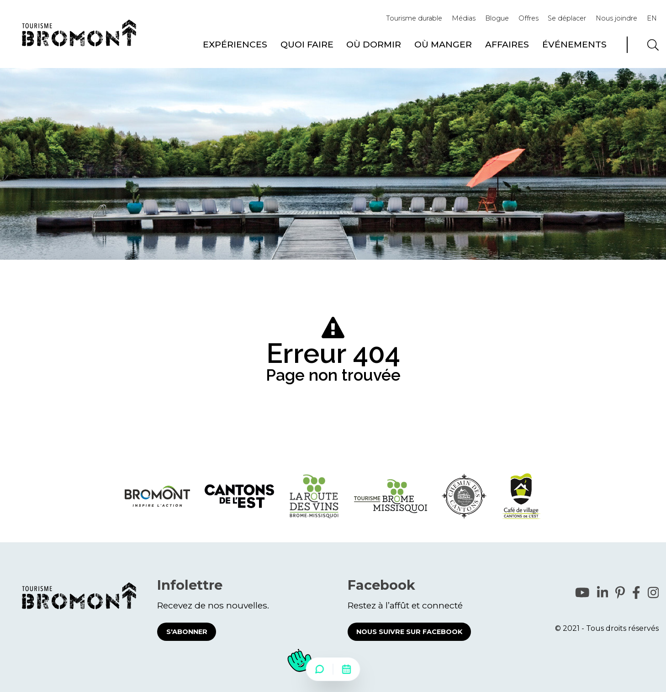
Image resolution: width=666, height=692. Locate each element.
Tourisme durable (414, 18)
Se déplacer (567, 18)
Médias (464, 18)
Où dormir (373, 44)
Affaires (507, 44)
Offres (528, 18)
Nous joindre (616, 18)
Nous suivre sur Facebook (409, 632)
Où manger (443, 44)
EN (652, 18)
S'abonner (186, 632)
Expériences (235, 44)
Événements (574, 44)
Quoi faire (306, 44)
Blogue (497, 18)
